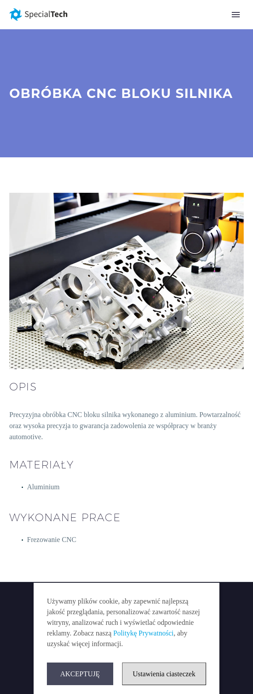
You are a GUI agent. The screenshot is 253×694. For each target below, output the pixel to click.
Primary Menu (236, 14)
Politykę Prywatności (143, 633)
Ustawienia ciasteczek (164, 674)
